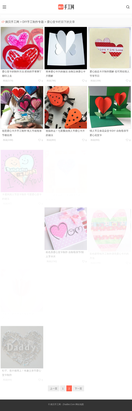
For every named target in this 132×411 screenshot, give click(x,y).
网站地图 (79, 404)
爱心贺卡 (52, 21)
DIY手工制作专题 (33, 21)
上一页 (53, 388)
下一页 (78, 388)
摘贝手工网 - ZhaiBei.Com (62, 404)
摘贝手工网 (12, 21)
